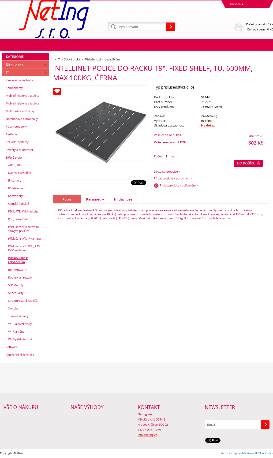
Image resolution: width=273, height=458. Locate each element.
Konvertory (15, 196)
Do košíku (246, 163)
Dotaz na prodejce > (167, 172)
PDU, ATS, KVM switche (23, 211)
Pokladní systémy (17, 142)
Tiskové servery (18, 316)
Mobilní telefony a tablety (22, 96)
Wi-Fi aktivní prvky (20, 324)
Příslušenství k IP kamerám (25, 239)
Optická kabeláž (18, 204)
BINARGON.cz (264, 453)
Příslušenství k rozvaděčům (18, 260)
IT (7, 72)
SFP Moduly (15, 285)
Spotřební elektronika (20, 355)
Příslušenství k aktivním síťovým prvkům (23, 229)
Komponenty (14, 88)
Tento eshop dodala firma (237, 453)
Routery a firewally (20, 277)
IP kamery (14, 180)
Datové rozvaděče (20, 173)
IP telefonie (15, 188)
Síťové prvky (14, 158)
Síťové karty (15, 293)
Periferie (11, 134)
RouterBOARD (17, 270)
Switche (13, 308)
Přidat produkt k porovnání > (173, 178)
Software (12, 347)
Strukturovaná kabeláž (22, 301)
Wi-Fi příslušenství (20, 339)
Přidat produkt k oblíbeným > (179, 185)
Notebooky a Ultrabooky (22, 119)
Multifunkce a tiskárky (20, 111)
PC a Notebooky (16, 127)
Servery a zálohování (19, 150)
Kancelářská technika (20, 80)
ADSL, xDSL (15, 165)
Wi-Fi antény (16, 332)
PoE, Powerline (18, 219)
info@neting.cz (147, 435)
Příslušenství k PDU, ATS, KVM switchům (24, 248)
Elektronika (14, 64)
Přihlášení (234, 4)
